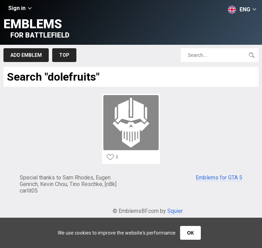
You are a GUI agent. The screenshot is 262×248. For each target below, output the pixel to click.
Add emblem (26, 55)
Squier (175, 211)
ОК (190, 233)
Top (64, 55)
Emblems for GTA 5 (219, 177)
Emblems (36, 28)
